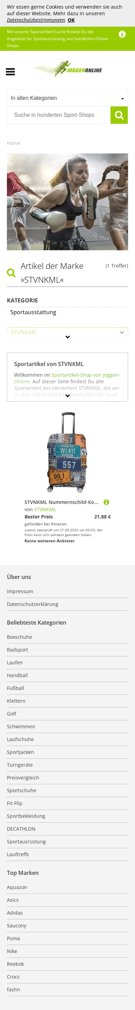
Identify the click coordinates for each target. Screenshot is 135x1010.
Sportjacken (20, 752)
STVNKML (45, 509)
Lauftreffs (18, 854)
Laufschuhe (20, 739)
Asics (13, 900)
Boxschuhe (19, 637)
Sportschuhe (21, 790)
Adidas (15, 912)
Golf (11, 713)
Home (13, 143)
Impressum (20, 591)
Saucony (16, 925)
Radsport (17, 649)
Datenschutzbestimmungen (36, 20)
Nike (12, 951)
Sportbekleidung (26, 816)
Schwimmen (21, 726)
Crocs (13, 976)
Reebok (15, 964)
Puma (13, 938)
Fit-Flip (14, 803)
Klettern (16, 701)
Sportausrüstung (26, 841)
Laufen (15, 662)
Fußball (15, 688)
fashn (13, 989)
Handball (17, 675)
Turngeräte (20, 764)
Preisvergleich (23, 777)
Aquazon (17, 887)
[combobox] (67, 97)
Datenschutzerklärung (32, 604)
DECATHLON (21, 828)
